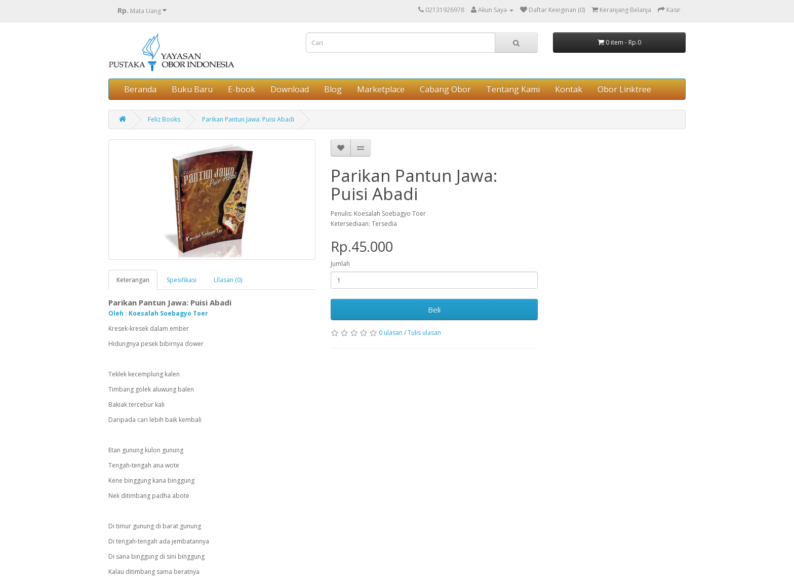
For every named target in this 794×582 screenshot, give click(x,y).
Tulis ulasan (424, 332)
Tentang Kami (513, 89)
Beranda (140, 89)
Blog (333, 89)
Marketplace (381, 89)
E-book (241, 89)
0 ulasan (391, 332)
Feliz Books (164, 119)
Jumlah (340, 263)
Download (289, 89)
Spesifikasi (181, 280)
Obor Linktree (624, 89)
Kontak (568, 89)
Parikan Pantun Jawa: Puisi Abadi (248, 119)
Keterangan (132, 280)
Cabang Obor (445, 89)
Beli (434, 309)
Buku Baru (192, 89)
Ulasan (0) (228, 280)
